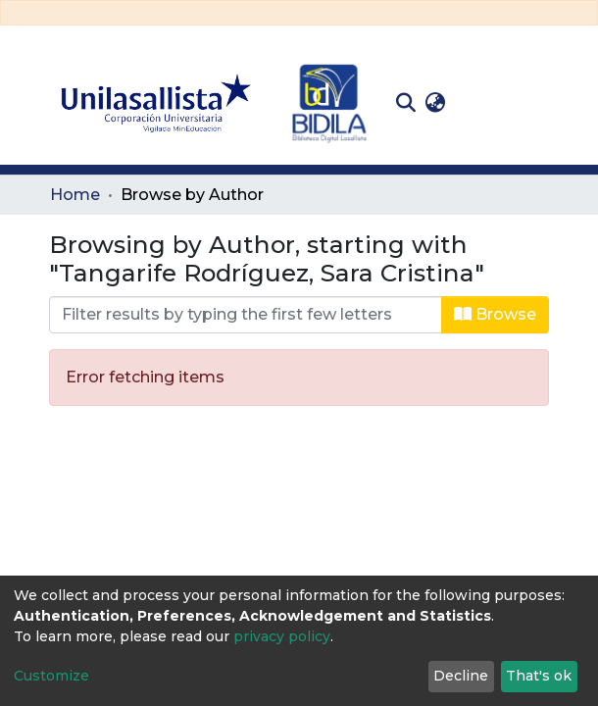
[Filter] (245, 314)
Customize (51, 675)
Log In (481, 102)
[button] (435, 103)
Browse (495, 314)
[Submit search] (405, 103)
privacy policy (281, 636)
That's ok (539, 675)
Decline (460, 675)
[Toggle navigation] (534, 103)
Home (75, 194)
